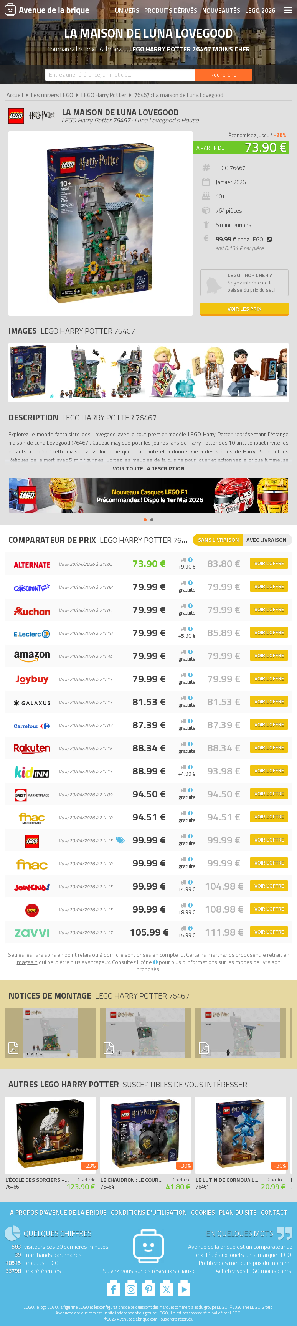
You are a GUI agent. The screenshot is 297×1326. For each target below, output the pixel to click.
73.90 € (265, 147)
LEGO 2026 (260, 10)
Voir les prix (244, 308)
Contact (274, 1212)
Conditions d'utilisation (149, 1212)
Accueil (15, 95)
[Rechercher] (223, 75)
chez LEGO (245, 239)
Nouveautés (221, 10)
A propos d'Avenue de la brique (58, 1212)
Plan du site (238, 1212)
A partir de (210, 148)
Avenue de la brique (47, 9)
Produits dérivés (170, 10)
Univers (127, 10)
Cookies (203, 1212)
